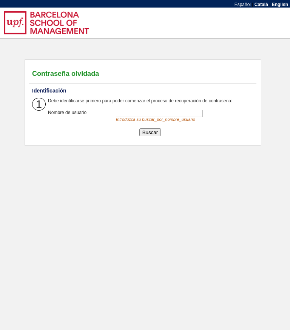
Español (242, 4)
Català (261, 4)
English (280, 4)
